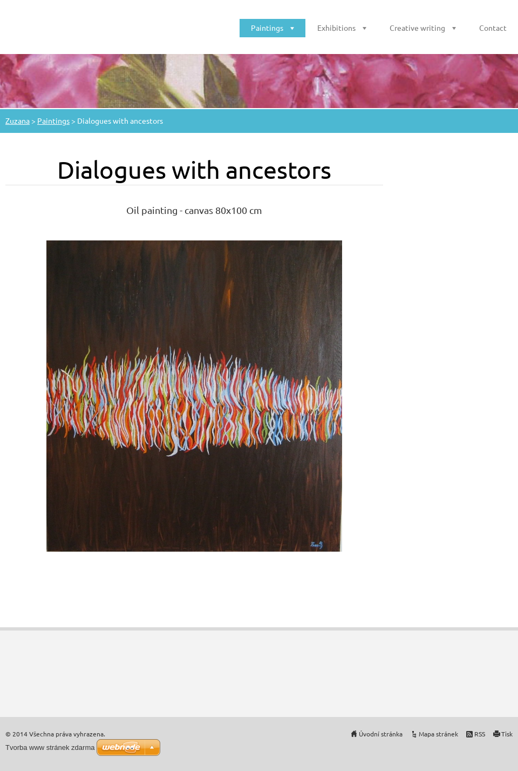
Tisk (507, 733)
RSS (479, 733)
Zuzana (17, 120)
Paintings (267, 27)
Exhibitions (336, 27)
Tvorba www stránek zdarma (49, 747)
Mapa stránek (438, 733)
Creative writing (417, 27)
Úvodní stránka (381, 733)
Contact (493, 27)
